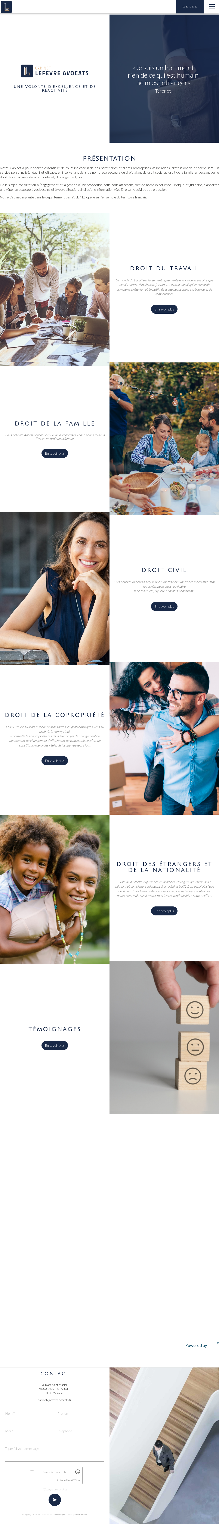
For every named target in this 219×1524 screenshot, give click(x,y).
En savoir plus (164, 312)
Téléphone (65, 1430)
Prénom (63, 1412)
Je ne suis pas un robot (55, 1472)
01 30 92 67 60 (190, 6)
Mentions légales (58, 1515)
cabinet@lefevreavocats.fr (55, 1399)
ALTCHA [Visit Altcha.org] (75, 1480)
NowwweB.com (86, 1515)
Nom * (10, 1412)
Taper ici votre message (22, 1448)
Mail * (9, 1430)
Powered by (202, 1347)
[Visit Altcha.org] (77, 1473)
